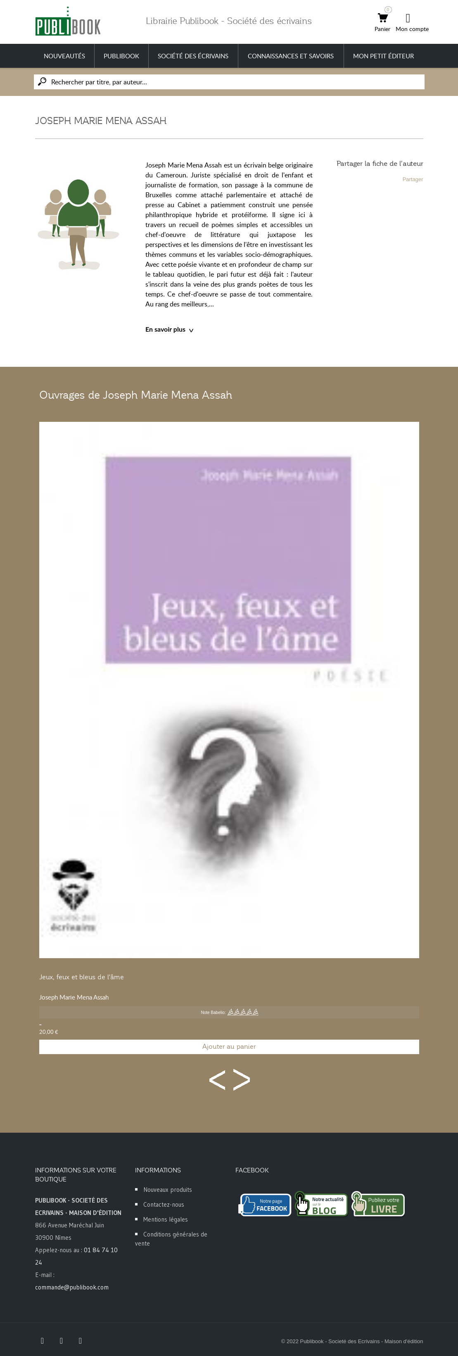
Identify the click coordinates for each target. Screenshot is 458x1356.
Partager (413, 179)
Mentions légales (165, 1219)
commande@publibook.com (72, 1287)
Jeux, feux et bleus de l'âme (81, 977)
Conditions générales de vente (171, 1238)
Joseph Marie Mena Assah (74, 997)
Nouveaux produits (167, 1189)
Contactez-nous (163, 1204)
